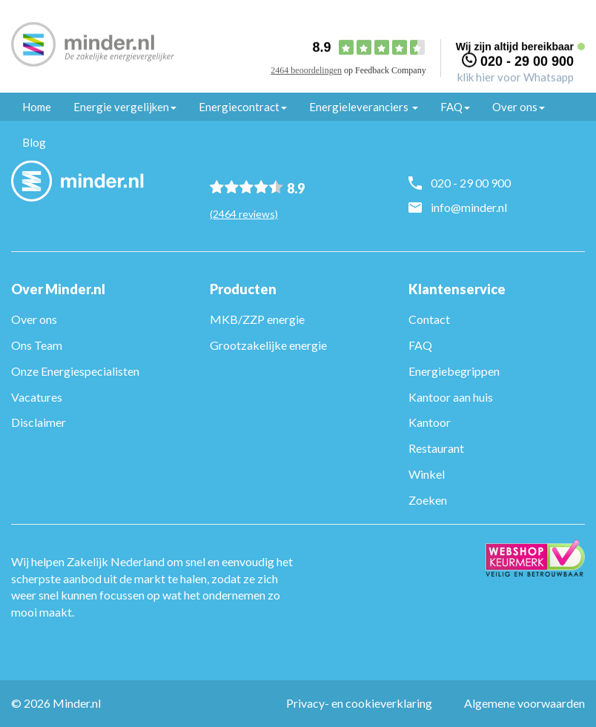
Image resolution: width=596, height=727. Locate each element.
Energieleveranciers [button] (363, 106)
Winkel (426, 474)
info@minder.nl (469, 207)
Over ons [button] (518, 106)
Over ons (34, 319)
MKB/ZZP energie (257, 319)
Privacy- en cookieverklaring (359, 703)
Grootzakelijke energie (268, 345)
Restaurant (436, 448)
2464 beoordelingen (306, 70)
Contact (429, 319)
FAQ (420, 345)
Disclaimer (38, 422)
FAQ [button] (455, 106)
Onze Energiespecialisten (75, 371)
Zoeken (427, 500)
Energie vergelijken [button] (124, 106)
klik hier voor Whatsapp (515, 76)
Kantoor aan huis (450, 397)
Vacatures (36, 397)
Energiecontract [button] (243, 106)
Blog (34, 142)
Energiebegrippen (454, 371)
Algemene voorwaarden (524, 703)
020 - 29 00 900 (527, 60)
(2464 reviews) (244, 214)
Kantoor (429, 422)
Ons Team (36, 345)
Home (36, 106)
